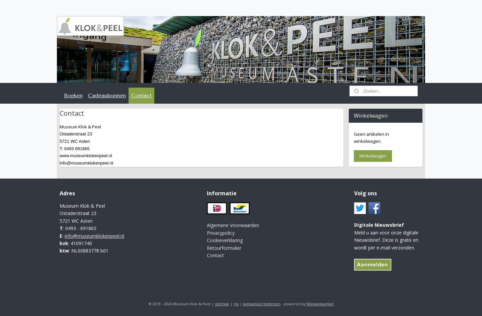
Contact (141, 95)
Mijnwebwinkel (320, 303)
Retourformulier (224, 248)
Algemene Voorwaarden (233, 225)
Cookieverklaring (225, 240)
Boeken (73, 95)
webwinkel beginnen (261, 303)
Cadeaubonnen (107, 95)
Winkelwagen (373, 156)
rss (236, 303)
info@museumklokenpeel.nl (94, 236)
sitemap (222, 303)
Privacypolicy (221, 233)
